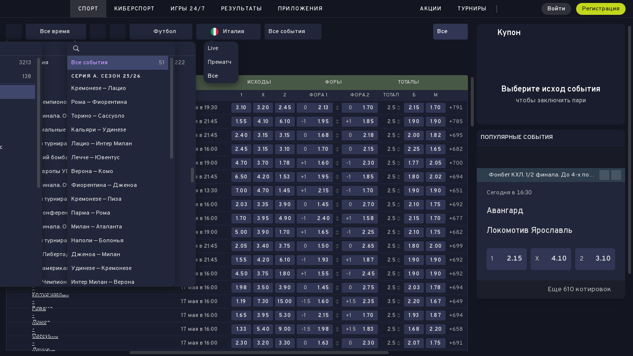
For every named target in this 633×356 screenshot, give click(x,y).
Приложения (300, 8)
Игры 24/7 (188, 8)
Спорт (88, 8)
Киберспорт (134, 8)
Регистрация (601, 9)
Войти (556, 9)
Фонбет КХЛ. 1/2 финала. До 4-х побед (544, 175)
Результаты (241, 8)
